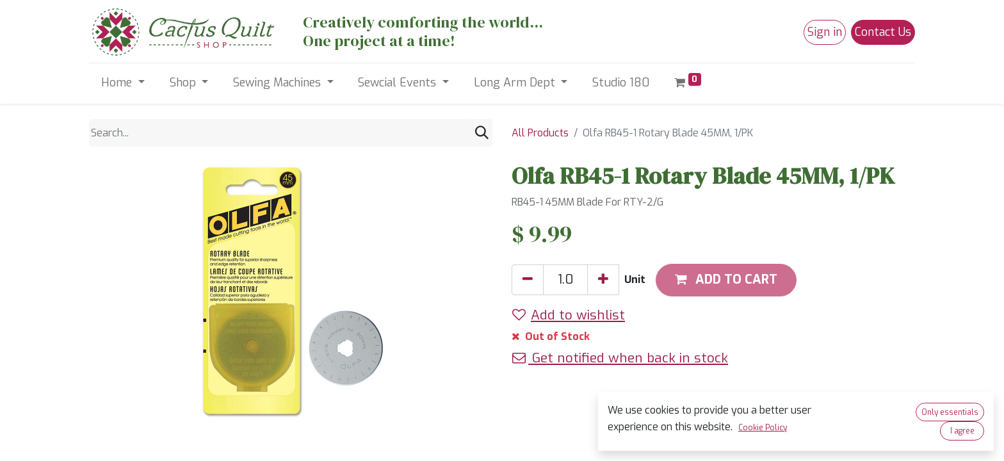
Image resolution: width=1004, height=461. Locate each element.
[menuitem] (621, 83)
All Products (540, 133)
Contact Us (883, 32)
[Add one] (603, 279)
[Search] (481, 133)
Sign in (824, 32)
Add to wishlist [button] (568, 315)
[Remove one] (528, 279)
